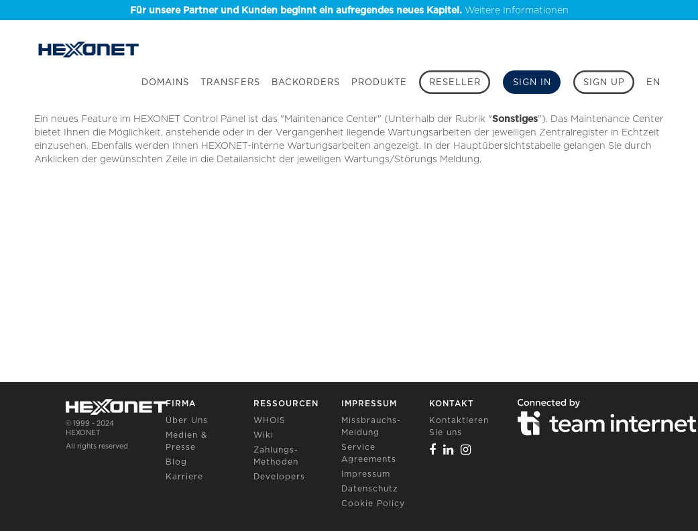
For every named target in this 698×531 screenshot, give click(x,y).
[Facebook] (433, 449)
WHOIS (269, 420)
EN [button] (653, 82)
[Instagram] (466, 449)
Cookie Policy (373, 503)
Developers (279, 476)
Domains (165, 82)
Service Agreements (368, 453)
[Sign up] (603, 82)
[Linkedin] (448, 449)
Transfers (230, 82)
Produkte (379, 82)
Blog (176, 462)
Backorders (306, 82)
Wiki (263, 435)
